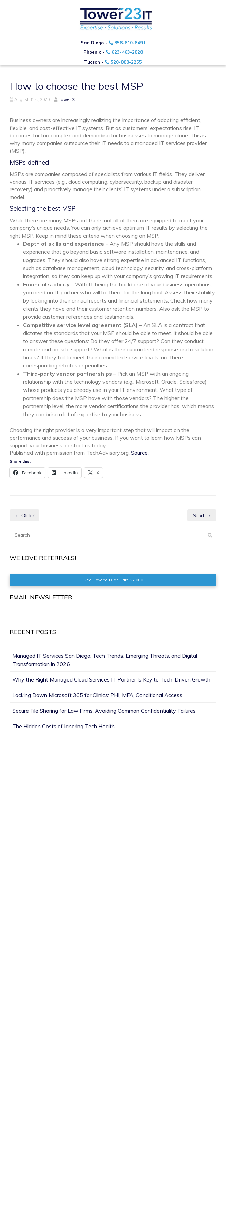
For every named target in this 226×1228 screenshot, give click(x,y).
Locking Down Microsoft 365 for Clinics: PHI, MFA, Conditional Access (97, 695)
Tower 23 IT (70, 99)
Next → (201, 515)
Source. (140, 452)
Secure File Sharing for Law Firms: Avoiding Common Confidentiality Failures (104, 710)
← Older (24, 515)
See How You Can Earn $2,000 (113, 579)
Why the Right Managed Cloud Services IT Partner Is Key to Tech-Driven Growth (111, 679)
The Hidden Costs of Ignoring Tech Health (63, 726)
